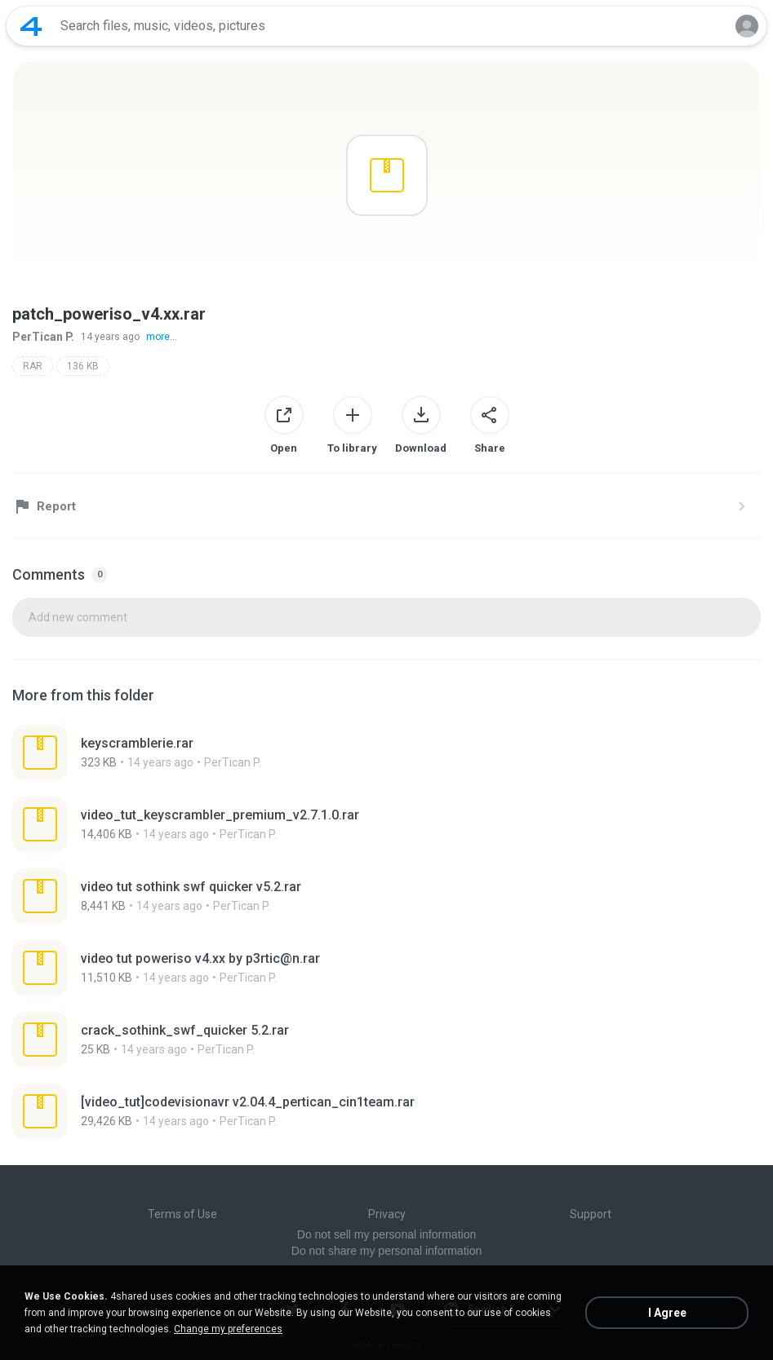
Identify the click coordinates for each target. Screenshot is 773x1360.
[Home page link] (31, 26)
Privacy (387, 1214)
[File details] (193, 752)
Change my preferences (228, 1329)
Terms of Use (182, 1214)
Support (590, 1214)
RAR (32, 366)
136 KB (83, 366)
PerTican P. (43, 336)
